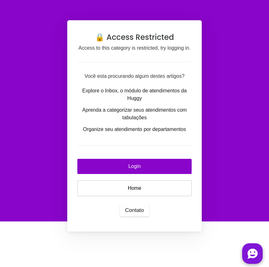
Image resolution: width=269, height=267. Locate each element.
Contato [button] (134, 210)
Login (134, 166)
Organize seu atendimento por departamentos (134, 129)
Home (134, 188)
